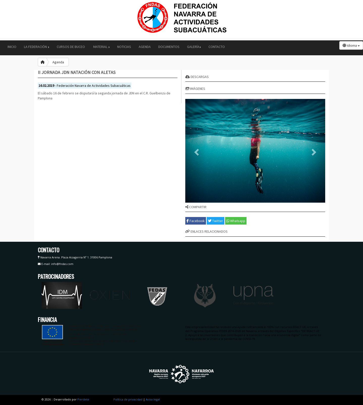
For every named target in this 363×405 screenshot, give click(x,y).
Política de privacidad (127, 399)
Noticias (124, 46)
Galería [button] (194, 46)
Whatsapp (235, 221)
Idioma (351, 45)
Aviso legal (153, 399)
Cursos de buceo (71, 46)
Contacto (216, 46)
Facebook (196, 221)
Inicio (12, 46)
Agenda (145, 46)
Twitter (215, 221)
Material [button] (101, 46)
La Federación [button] (36, 46)
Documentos (168, 46)
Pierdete (83, 399)
